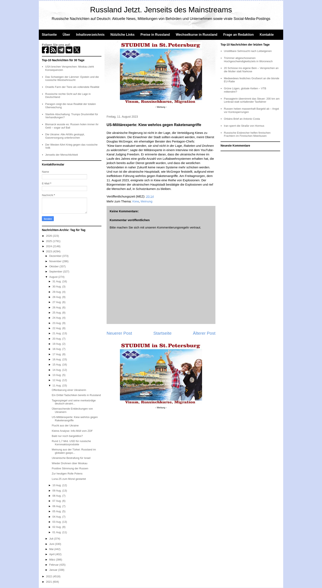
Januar (53, 569)
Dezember (55, 255)
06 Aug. (57, 506)
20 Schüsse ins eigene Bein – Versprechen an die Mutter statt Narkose (251, 70)
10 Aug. (57, 485)
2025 (49, 241)
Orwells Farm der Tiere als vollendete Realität (72, 86)
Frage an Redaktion (238, 34)
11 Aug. (57, 385)
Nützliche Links (122, 34)
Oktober (54, 266)
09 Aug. (57, 490)
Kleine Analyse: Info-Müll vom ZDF (72, 430)
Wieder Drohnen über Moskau (69, 463)
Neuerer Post (119, 333)
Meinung (147, 201)
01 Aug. (57, 532)
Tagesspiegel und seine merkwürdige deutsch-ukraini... (74, 402)
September (56, 271)
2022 (49, 576)
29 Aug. (57, 291)
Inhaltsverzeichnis (90, 34)
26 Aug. (57, 307)
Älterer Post (204, 333)
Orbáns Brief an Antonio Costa (242, 118)
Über (66, 34)
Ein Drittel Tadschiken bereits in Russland (76, 395)
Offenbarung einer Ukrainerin (69, 390)
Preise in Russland (155, 34)
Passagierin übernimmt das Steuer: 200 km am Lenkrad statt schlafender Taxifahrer (251, 100)
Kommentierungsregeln (173, 227)
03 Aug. (57, 521)
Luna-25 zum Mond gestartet (69, 478)
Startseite (49, 34)
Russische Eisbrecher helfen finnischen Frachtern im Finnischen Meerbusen (247, 134)
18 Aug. (57, 348)
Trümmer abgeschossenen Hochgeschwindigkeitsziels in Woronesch (248, 59)
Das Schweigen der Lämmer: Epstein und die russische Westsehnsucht (72, 78)
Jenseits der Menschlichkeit (61, 154)
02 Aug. (57, 526)
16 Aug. (57, 359)
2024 (49, 246)
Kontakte (267, 34)
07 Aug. (57, 500)
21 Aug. (57, 333)
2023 (49, 251)
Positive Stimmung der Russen (70, 468)
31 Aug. (57, 281)
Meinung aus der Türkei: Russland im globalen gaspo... (74, 451)
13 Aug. (57, 375)
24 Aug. (57, 317)
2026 (49, 235)
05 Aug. (57, 511)
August (53, 276)
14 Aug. (57, 369)
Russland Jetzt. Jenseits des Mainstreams (161, 10)
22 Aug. (57, 328)
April (52, 554)
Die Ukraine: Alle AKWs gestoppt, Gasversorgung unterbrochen (65, 136)
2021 (49, 581)
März (52, 559)
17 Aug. (57, 354)
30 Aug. (57, 286)
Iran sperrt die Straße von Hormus (244, 125)
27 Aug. (57, 302)
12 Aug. (57, 380)
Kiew (135, 201)
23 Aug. (57, 323)
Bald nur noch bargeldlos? (67, 436)
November (55, 261)
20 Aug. (57, 338)
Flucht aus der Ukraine (65, 425)
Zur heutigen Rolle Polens (67, 473)
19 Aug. (57, 343)
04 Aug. (57, 516)
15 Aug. (57, 364)
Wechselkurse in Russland (196, 34)
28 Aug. (57, 297)
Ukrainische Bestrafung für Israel (71, 457)
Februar (54, 564)
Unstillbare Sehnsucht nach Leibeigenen (248, 51)
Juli (51, 538)
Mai (51, 549)
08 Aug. (57, 495)
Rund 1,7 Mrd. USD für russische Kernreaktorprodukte (71, 443)
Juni (52, 544)
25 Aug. (57, 312)
